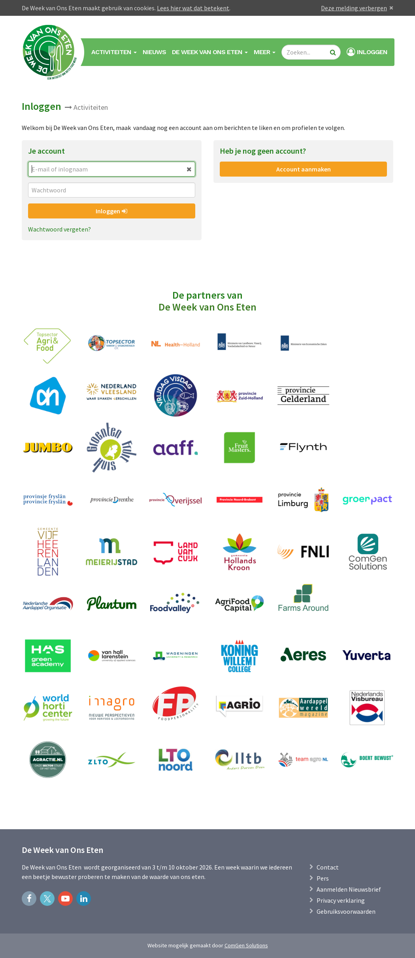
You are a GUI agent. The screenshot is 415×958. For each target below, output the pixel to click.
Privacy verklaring (341, 900)
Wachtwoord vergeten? (59, 229)
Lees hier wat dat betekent (193, 8)
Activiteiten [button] (114, 52)
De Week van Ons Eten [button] (210, 52)
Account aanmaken (303, 169)
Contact (328, 867)
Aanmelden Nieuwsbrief (349, 889)
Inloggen (112, 211)
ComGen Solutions (246, 945)
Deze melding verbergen (354, 8)
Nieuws (154, 52)
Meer (264, 52)
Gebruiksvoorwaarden (346, 911)
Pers (323, 878)
